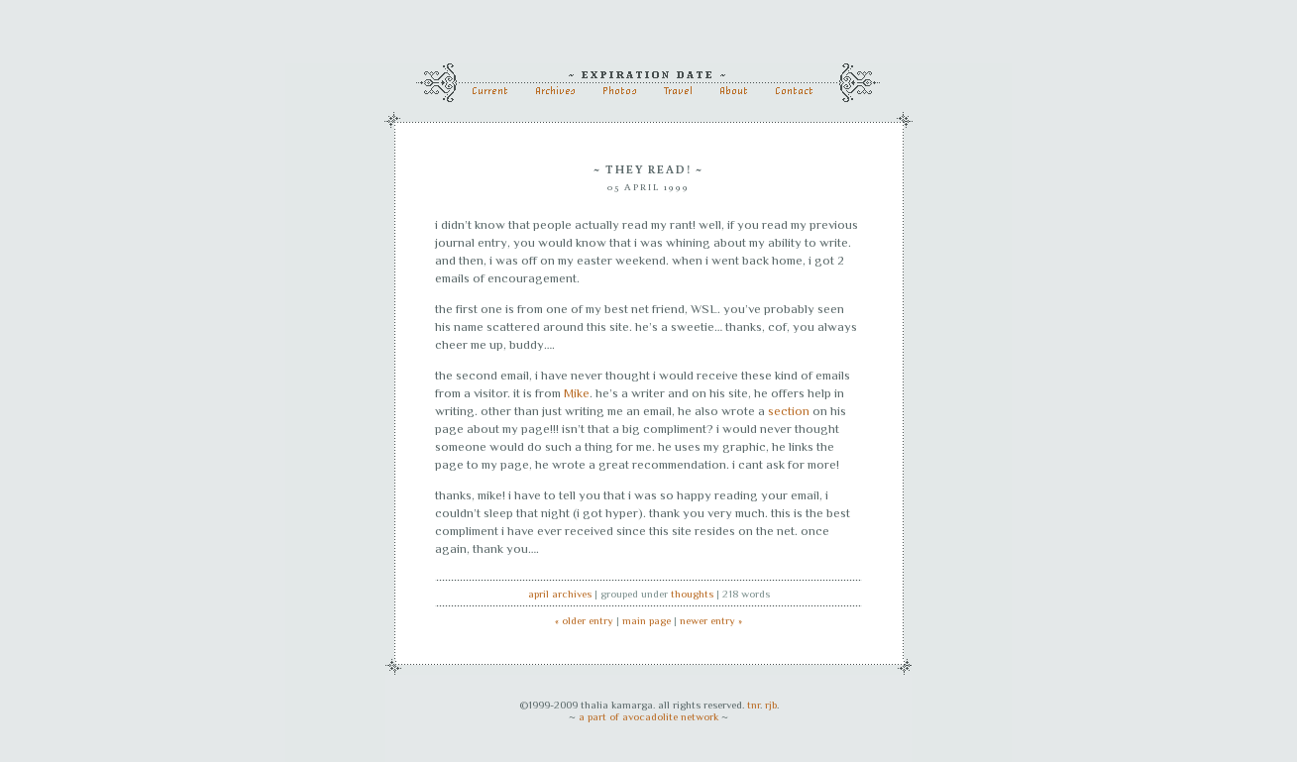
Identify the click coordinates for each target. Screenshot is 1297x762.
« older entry (584, 620)
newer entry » (711, 620)
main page (646, 620)
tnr (753, 704)
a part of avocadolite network (648, 716)
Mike (577, 392)
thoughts (692, 593)
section (789, 410)
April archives (560, 593)
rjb (771, 704)
